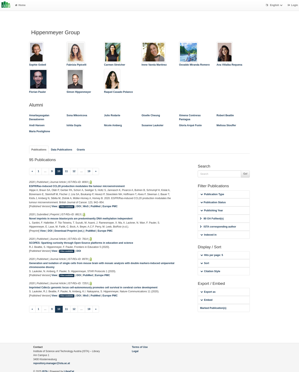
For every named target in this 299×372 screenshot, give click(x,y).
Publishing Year (211, 210)
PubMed (95, 206)
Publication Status (213, 202)
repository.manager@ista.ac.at (51, 363)
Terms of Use (140, 347)
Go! (245, 173)
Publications (38, 149)
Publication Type (212, 194)
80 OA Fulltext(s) (211, 218)
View (54, 206)
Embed (206, 300)
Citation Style (210, 271)
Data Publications (61, 149)
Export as (208, 291)
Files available (66, 207)
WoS (86, 206)
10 (60, 171)
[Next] (96, 171)
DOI (78, 206)
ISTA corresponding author (218, 226)
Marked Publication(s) (213, 308)
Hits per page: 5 (211, 255)
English (274, 5)
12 (74, 171)
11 (66, 171)
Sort (204, 263)
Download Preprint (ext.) (69, 230)
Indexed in (208, 234)
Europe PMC (110, 206)
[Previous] (32, 171)
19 (88, 171)
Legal (135, 351)
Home (20, 5)
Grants (81, 149)
